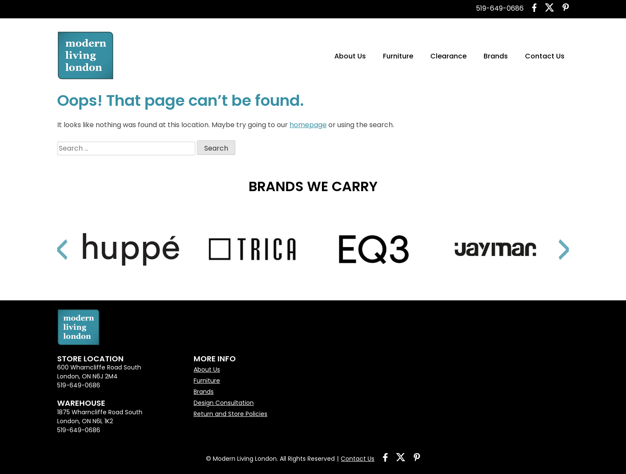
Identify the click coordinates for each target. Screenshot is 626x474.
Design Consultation (224, 402)
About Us (350, 56)
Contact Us (545, 56)
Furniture (398, 56)
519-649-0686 (500, 8)
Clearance (448, 56)
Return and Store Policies (230, 414)
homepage (308, 125)
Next (554, 239)
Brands (496, 56)
